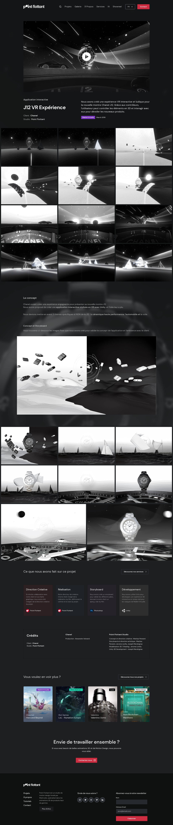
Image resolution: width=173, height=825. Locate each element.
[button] (130, 6)
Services (100, 6)
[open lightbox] (86, 56)
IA (109, 6)
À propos (27, 797)
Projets (68, 6)
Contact (143, 7)
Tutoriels (27, 801)
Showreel (117, 6)
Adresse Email (121, 807)
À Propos (89, 6)
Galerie (78, 6)
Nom (117, 798)
